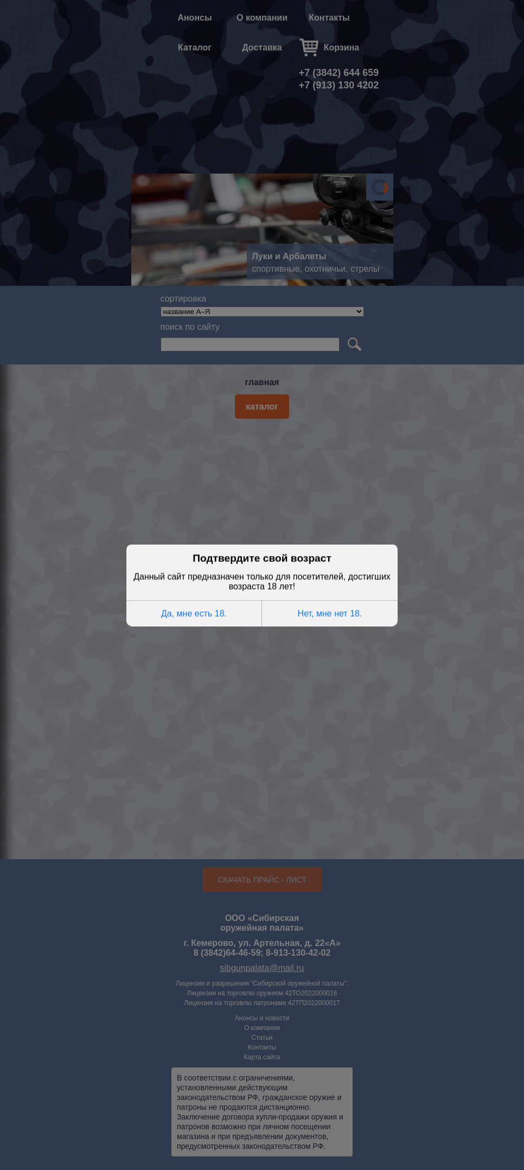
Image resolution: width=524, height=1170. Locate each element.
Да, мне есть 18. (194, 612)
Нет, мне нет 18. (330, 612)
